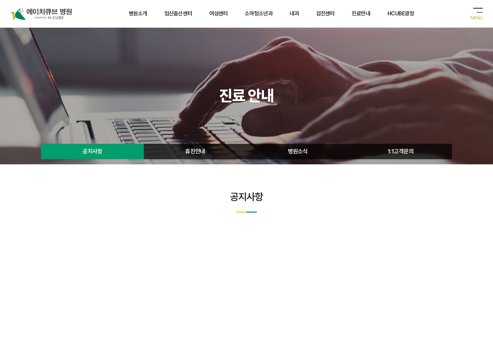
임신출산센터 (178, 13)
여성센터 (218, 13)
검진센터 (325, 13)
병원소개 (138, 13)
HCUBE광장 (401, 13)
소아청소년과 (259, 13)
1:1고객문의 (400, 153)
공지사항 (92, 153)
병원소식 (297, 153)
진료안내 (361, 13)
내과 (294, 13)
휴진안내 (195, 153)
